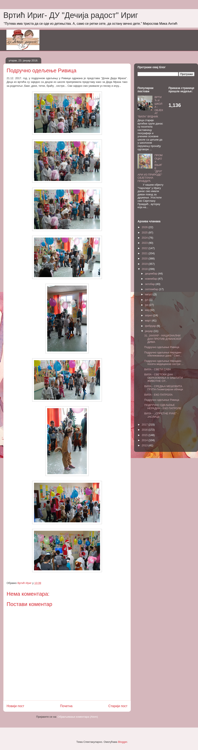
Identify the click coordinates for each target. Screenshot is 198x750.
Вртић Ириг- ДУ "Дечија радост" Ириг (70, 15)
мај (147, 310)
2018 (145, 269)
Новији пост (15, 706)
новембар (151, 278)
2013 (145, 445)
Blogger (122, 741)
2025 (145, 232)
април (149, 315)
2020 (145, 258)
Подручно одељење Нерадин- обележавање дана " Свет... (163, 354)
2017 (145, 424)
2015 (145, 435)
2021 (145, 253)
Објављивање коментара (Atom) (78, 716)
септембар (152, 289)
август (149, 294)
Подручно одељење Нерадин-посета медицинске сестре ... (163, 362)
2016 (145, 429)
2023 (145, 242)
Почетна (66, 706)
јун (147, 304)
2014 (145, 440)
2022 (145, 248)
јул (147, 299)
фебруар (151, 325)
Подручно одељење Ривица (161, 347)
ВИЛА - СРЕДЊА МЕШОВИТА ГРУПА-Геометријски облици (163, 388)
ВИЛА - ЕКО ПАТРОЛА (158, 394)
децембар (151, 273)
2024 (145, 237)
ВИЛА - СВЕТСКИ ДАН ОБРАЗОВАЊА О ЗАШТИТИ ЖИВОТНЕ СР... (163, 377)
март (148, 320)
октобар (150, 284)
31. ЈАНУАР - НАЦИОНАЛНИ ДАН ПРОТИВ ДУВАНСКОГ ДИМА (162, 338)
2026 (145, 227)
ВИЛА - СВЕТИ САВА (157, 369)
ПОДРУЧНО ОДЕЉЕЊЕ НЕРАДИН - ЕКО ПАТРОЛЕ (162, 406)
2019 (145, 263)
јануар (149, 331)
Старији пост (117, 706)
